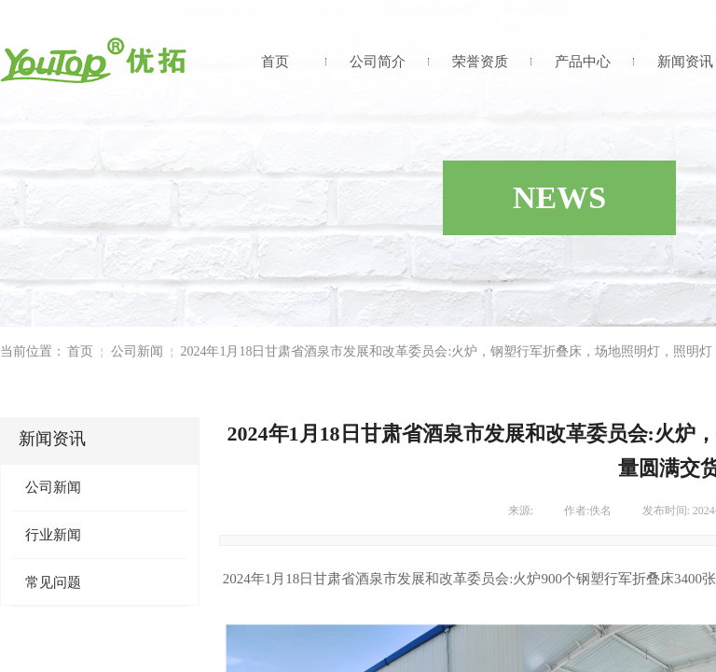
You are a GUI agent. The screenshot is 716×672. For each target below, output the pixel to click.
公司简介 (378, 61)
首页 (275, 61)
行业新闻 (53, 534)
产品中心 (583, 61)
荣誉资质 (480, 61)
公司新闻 (137, 351)
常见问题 (53, 582)
